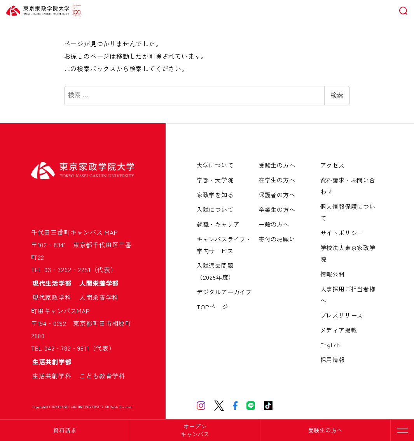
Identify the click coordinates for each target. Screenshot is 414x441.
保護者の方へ (277, 195)
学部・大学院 (215, 180)
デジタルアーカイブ (224, 292)
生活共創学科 (55, 375)
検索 (337, 95)
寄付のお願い (277, 239)
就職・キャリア (218, 224)
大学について (215, 165)
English (330, 345)
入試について (215, 209)
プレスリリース (341, 315)
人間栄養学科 (99, 297)
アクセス (332, 165)
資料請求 (64, 430)
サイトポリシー (341, 233)
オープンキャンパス (195, 430)
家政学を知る (215, 195)
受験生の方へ (325, 430)
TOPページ (212, 307)
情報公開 (332, 274)
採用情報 (332, 359)
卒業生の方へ (277, 209)
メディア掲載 (338, 330)
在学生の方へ (277, 180)
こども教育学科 (102, 375)
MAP (111, 232)
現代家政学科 (55, 297)
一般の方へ (274, 224)
